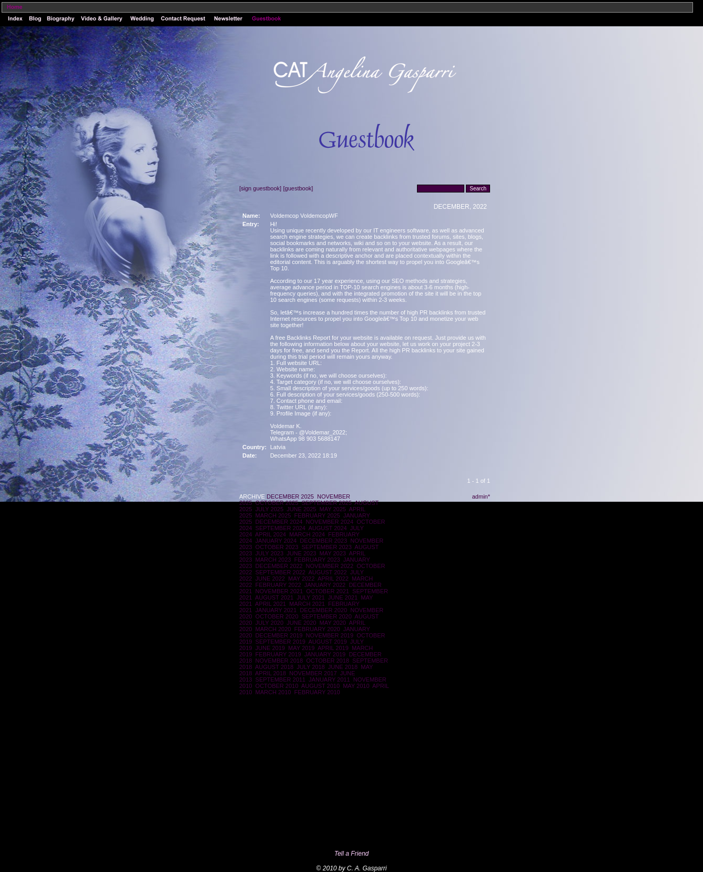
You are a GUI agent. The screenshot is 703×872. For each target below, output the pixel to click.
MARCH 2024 (307, 534)
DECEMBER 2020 (323, 610)
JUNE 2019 (270, 648)
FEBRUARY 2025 (317, 515)
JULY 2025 (269, 509)
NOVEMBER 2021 (279, 591)
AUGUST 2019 (328, 641)
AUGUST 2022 (328, 572)
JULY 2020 (269, 623)
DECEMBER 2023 (323, 541)
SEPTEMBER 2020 (326, 616)
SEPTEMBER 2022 (280, 572)
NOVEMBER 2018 (279, 660)
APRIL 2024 (270, 534)
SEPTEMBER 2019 (280, 641)
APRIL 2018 (270, 673)
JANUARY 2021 (276, 610)
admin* (481, 496)
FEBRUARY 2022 (278, 585)
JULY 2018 (310, 667)
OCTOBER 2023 (277, 547)
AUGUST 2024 (328, 528)
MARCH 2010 (273, 692)
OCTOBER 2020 (277, 616)
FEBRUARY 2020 (317, 629)
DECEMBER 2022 (279, 566)
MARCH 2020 (273, 629)
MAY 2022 (301, 578)
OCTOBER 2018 (327, 660)
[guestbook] (298, 188)
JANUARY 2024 (276, 541)
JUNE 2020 (301, 623)
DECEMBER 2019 (279, 635)
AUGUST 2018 (274, 667)
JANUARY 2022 (324, 585)
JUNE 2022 (270, 578)
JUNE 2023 (301, 553)
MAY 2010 (356, 686)
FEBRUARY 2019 (278, 654)
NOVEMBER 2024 (329, 522)
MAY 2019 (301, 648)
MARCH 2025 (273, 515)
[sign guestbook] (260, 188)
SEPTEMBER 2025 (326, 503)
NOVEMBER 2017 (313, 673)
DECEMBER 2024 (279, 522)
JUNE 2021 (343, 597)
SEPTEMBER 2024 (280, 528)
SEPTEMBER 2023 (326, 547)
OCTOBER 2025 (277, 503)
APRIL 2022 (333, 578)
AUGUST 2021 (274, 597)
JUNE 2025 (301, 509)
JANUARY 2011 (329, 679)
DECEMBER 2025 (290, 496)
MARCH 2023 (273, 559)
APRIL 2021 (270, 604)
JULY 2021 (310, 597)
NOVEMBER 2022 (329, 566)
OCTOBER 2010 (277, 686)
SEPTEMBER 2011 (280, 679)
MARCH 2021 (307, 604)
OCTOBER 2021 (327, 591)
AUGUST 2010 (320, 686)
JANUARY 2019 (324, 654)
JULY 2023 (269, 553)
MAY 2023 (333, 553)
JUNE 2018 (343, 667)
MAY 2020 (333, 623)
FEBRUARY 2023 (317, 559)
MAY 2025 (333, 509)
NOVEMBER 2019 (329, 635)
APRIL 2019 (333, 648)
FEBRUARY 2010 (317, 692)
